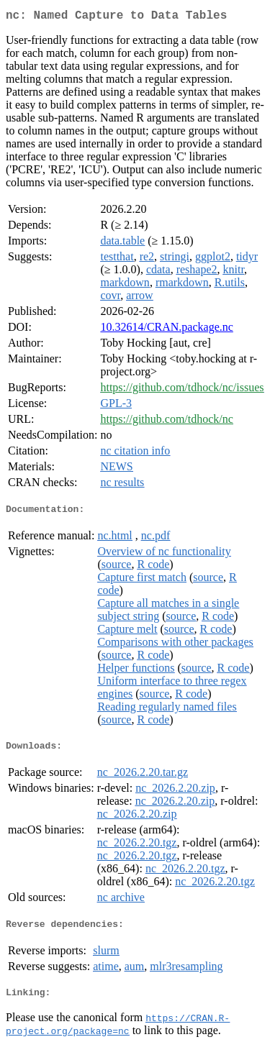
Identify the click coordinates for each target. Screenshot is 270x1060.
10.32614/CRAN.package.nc (166, 330)
